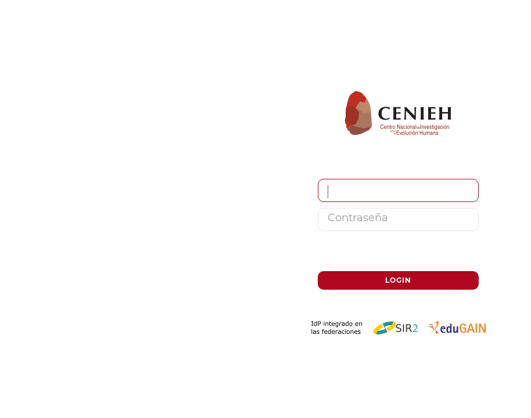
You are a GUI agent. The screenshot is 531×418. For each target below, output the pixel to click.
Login (398, 280)
